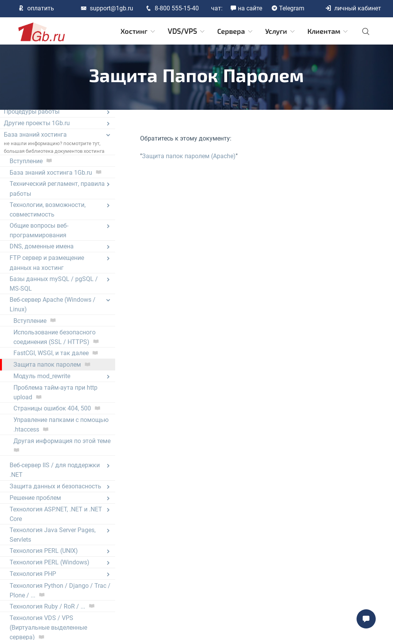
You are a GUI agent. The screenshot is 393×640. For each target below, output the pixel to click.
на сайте (246, 8)
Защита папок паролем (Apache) (189, 156)
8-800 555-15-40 (172, 8)
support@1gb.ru (107, 8)
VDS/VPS (187, 31)
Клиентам (328, 31)
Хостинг (138, 31)
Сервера (235, 31)
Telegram (287, 8)
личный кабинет (353, 8)
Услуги (280, 31)
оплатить (36, 8)
